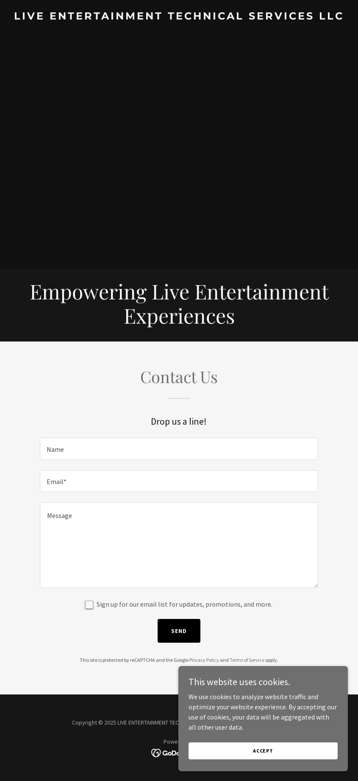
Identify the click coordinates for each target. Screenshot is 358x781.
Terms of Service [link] (247, 660)
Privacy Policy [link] (204, 660)
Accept (263, 750)
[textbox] (179, 449)
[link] (179, 17)
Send (179, 631)
